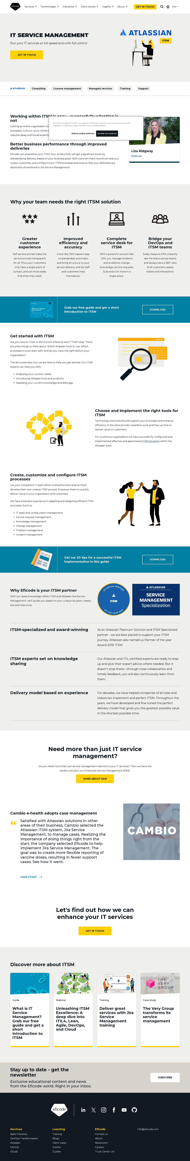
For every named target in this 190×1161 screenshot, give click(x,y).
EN (174, 6)
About (121, 6)
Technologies (48, 6)
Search (162, 7)
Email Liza (136, 155)
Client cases (59, 1142)
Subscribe (165, 1077)
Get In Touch (95, 931)
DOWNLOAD (158, 309)
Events (57, 1147)
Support (143, 88)
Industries (68, 6)
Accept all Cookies (107, 133)
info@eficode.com (148, 1129)
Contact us (101, 1134)
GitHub (14, 1147)
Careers (99, 1147)
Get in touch (145, 6)
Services (29, 6)
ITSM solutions (150, 441)
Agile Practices (18, 1134)
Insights (106, 6)
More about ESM (95, 778)
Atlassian (15, 1142)
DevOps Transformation (24, 1138)
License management (67, 88)
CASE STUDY (28, 877)
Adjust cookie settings (83, 133)
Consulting (39, 88)
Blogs (56, 1138)
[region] (96, 128)
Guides (57, 1151)
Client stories (88, 6)
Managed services (100, 88)
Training (125, 88)
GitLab (14, 1151)
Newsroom (101, 1142)
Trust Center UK (104, 1151)
